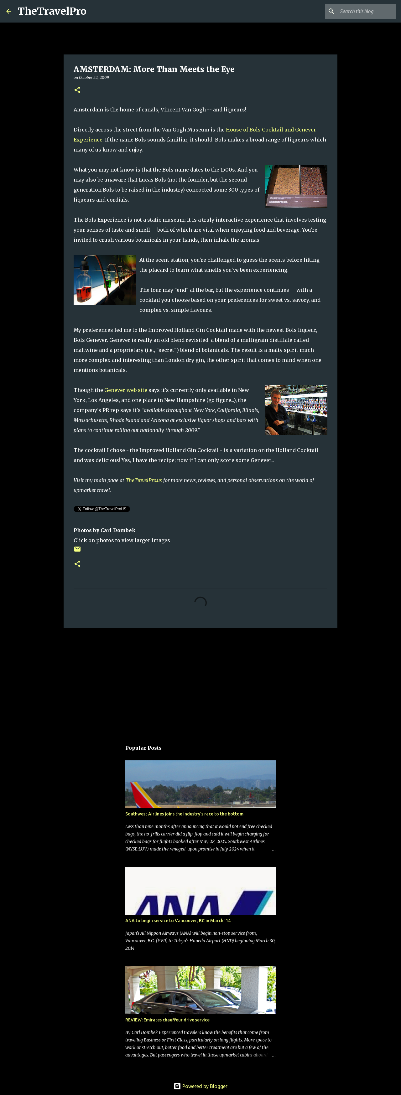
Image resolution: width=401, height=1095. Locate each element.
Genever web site (125, 390)
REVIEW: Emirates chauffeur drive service (167, 1019)
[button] (77, 90)
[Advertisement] (200, 681)
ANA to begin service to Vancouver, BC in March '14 (178, 920)
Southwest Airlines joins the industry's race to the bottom (184, 813)
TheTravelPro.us (144, 480)
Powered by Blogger (200, 1086)
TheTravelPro (52, 11)
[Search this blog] (363, 11)
